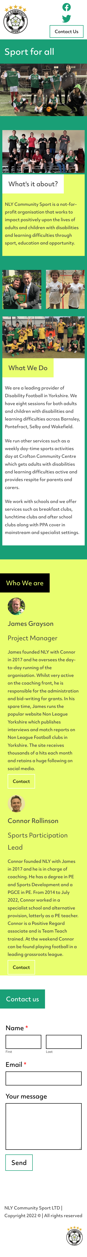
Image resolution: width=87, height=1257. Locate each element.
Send (19, 1162)
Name (17, 1027)
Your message (26, 1096)
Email (16, 1064)
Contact (21, 781)
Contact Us (66, 31)
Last (49, 1052)
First (9, 1052)
